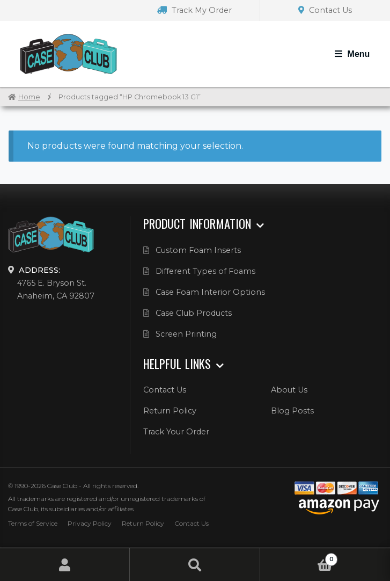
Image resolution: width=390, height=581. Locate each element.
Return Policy (169, 411)
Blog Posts (292, 411)
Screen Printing (186, 334)
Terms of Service (32, 523)
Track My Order (194, 10)
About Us (289, 390)
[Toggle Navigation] (352, 54)
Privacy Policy (90, 523)
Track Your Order (176, 432)
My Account (65, 564)
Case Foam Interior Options (210, 292)
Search (195, 564)
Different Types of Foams (205, 271)
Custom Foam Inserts (198, 250)
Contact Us (325, 10)
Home (29, 97)
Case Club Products (194, 313)
